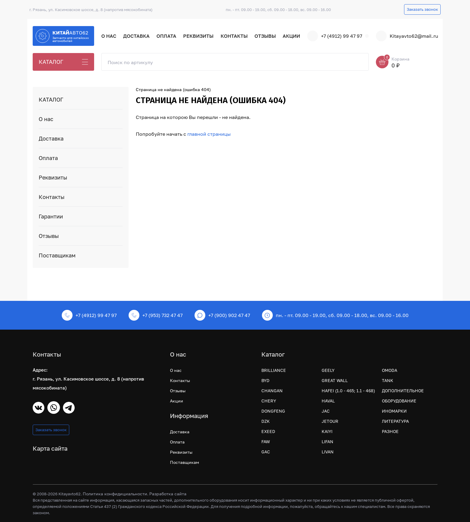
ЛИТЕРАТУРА (395, 421)
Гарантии (51, 216)
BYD (265, 380)
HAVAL (328, 400)
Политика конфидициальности (115, 493)
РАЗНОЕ (390, 431)
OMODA (389, 370)
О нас (108, 36)
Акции (291, 36)
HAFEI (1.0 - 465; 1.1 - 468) (348, 390)
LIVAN (328, 451)
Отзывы (265, 36)
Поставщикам (57, 255)
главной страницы (209, 134)
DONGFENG (273, 411)
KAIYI (327, 431)
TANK (387, 380)
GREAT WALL (335, 380)
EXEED (268, 431)
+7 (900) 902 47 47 (222, 315)
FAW (265, 441)
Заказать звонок (422, 9)
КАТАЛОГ (51, 61)
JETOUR (330, 421)
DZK (265, 421)
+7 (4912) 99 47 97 (334, 36)
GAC (265, 451)
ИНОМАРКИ (394, 411)
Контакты (234, 36)
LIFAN (327, 441)
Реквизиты (198, 36)
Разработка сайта (167, 493)
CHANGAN (272, 390)
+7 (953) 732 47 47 (156, 315)
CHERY (268, 400)
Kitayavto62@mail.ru (406, 36)
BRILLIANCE (273, 370)
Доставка (136, 36)
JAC (326, 411)
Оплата (166, 36)
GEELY (328, 370)
